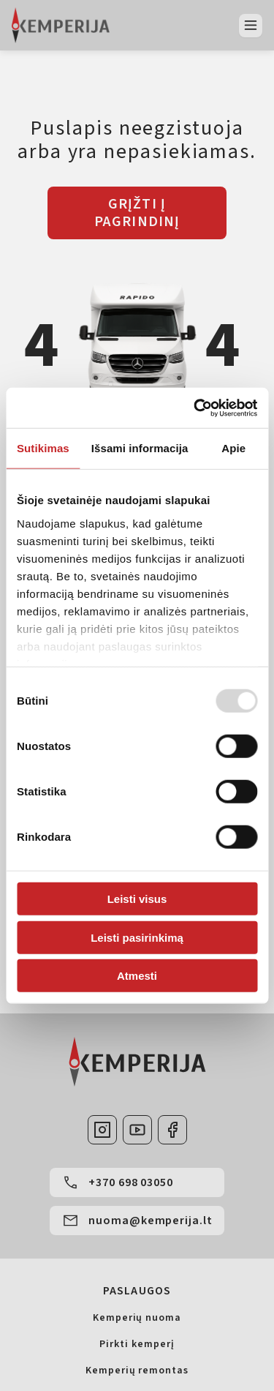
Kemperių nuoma (137, 1318)
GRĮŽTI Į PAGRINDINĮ (137, 213)
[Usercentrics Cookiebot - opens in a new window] (195, 407)
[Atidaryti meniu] (250, 25)
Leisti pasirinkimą (137, 937)
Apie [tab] (233, 448)
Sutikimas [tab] (43, 448)
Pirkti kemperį (136, 1344)
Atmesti (137, 976)
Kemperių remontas (137, 1370)
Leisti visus (137, 899)
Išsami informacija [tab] (140, 448)
